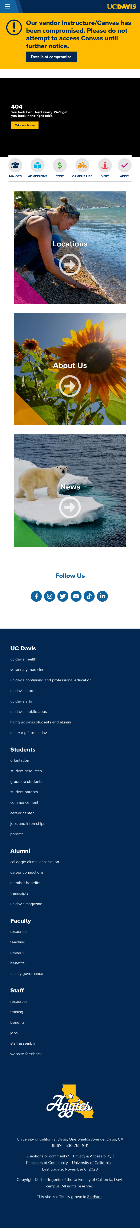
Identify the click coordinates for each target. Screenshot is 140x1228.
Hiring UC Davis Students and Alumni (40, 722)
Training (16, 1012)
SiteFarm (95, 1196)
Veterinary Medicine (27, 669)
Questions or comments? (47, 1156)
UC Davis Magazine (26, 904)
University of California (91, 1162)
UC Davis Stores (23, 690)
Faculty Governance (26, 973)
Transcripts (19, 893)
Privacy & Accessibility (92, 1156)
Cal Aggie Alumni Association (34, 862)
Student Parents (24, 792)
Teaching (17, 942)
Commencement (24, 802)
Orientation (19, 760)
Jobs (14, 1033)
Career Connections (27, 872)
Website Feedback (26, 1054)
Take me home (25, 125)
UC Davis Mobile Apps (28, 711)
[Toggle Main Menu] (7, 6)
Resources (19, 931)
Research (17, 952)
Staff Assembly (22, 1043)
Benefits (17, 963)
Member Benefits (25, 883)
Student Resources (26, 771)
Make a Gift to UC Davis (29, 732)
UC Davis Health (23, 659)
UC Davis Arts (21, 701)
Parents (17, 834)
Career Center (22, 813)
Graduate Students (26, 781)
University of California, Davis (42, 1139)
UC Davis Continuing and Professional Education (51, 680)
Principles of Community (47, 1162)
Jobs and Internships (27, 823)
